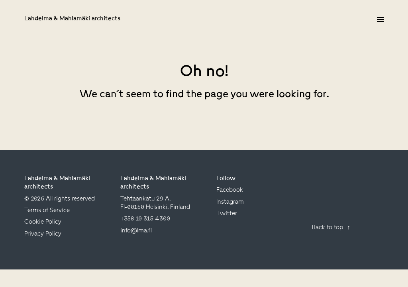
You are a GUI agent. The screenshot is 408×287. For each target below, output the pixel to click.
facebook (229, 190)
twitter (226, 214)
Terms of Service (47, 211)
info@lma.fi (136, 231)
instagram (230, 202)
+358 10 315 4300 (145, 219)
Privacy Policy (42, 234)
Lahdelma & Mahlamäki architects (72, 19)
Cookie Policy (42, 222)
